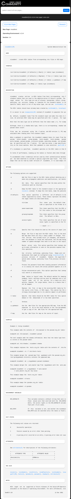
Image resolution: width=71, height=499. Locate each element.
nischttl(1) (33, 472)
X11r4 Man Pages (10, 24)
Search (66, 10)
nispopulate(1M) (30, 112)
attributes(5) (18, 448)
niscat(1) (25, 191)
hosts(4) (21, 474)
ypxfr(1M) (61, 145)
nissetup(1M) (63, 108)
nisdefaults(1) (45, 472)
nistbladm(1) (59, 104)
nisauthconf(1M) (58, 255)
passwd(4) (37, 474)
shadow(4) (45, 474)
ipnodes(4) (29, 474)
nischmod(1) (23, 472)
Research (62, 24)
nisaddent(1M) (10, 47)
